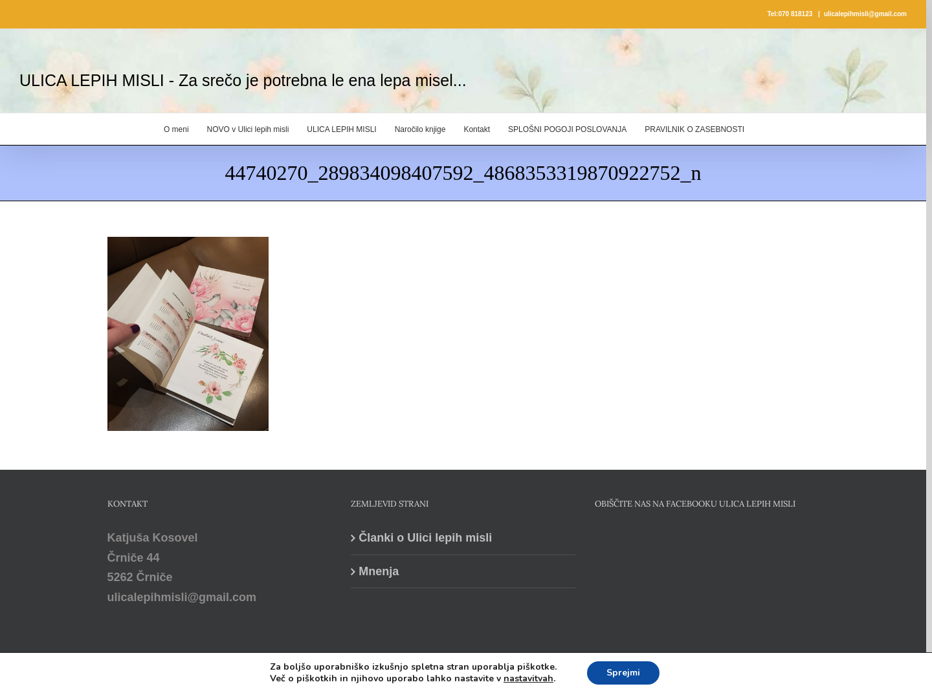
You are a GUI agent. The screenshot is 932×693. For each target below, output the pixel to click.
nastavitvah (528, 679)
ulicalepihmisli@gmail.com (865, 13)
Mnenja (379, 571)
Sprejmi (623, 672)
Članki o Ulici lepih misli (425, 537)
